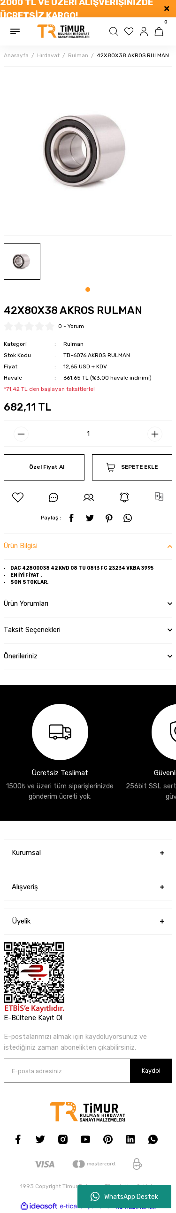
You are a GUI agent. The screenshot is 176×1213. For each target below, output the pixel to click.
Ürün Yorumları (26, 604)
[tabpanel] (22, 261)
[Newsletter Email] (88, 1071)
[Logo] (63, 31)
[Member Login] (145, 31)
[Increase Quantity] (154, 434)
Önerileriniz (21, 656)
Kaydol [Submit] (151, 1070)
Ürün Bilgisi (21, 546)
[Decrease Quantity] (21, 434)
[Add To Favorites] (17, 497)
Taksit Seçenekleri (32, 630)
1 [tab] (87, 289)
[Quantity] (88, 433)
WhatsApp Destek (124, 1196)
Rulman (73, 344)
